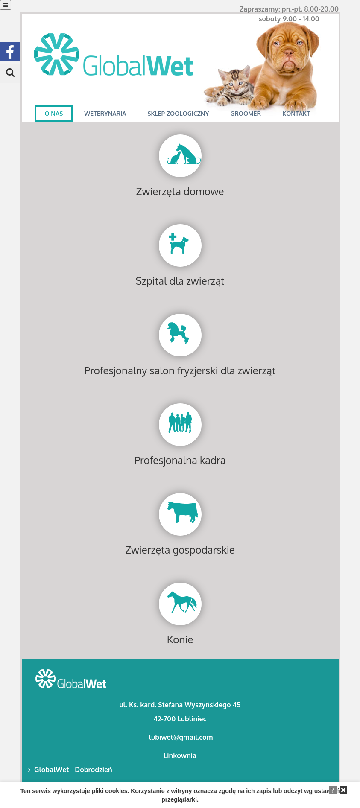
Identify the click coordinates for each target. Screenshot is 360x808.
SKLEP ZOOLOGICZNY (178, 113)
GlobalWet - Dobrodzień (70, 769)
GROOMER (245, 113)
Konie (180, 639)
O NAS (54, 113)
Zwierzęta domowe (180, 191)
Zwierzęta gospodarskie (180, 549)
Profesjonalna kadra (179, 460)
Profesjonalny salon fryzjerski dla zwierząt (180, 370)
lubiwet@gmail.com (181, 737)
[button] (10, 73)
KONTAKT (296, 113)
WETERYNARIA (105, 113)
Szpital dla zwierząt (180, 280)
